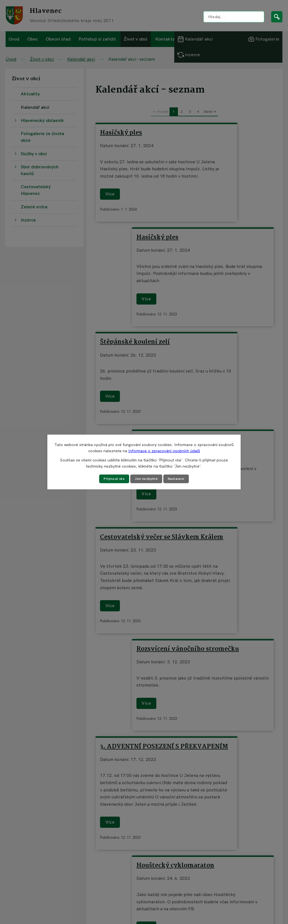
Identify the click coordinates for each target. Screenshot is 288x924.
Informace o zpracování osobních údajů (164, 450)
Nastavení (179, 478)
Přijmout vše (111, 478)
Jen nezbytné (146, 478)
